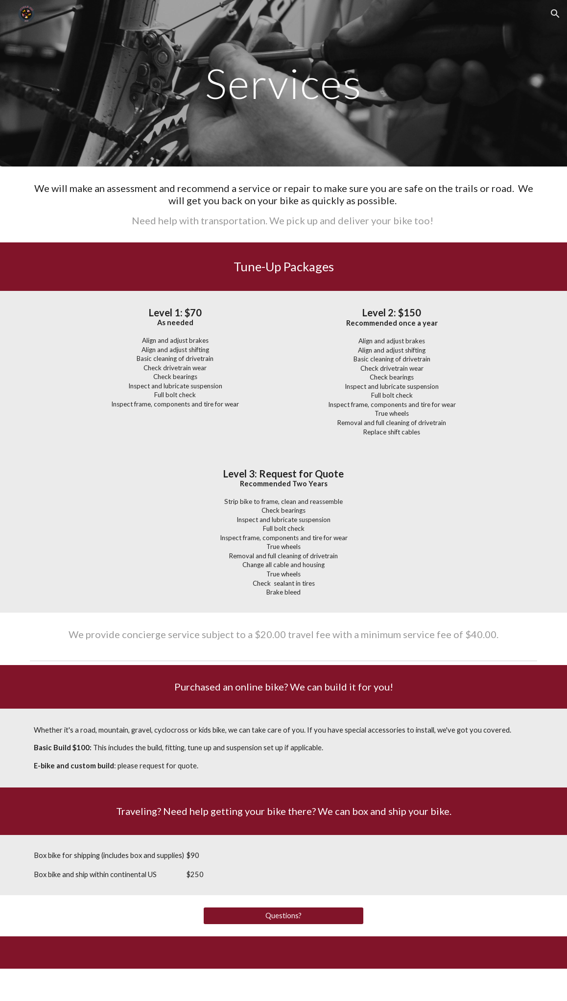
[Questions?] (283, 916)
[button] (555, 13)
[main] (283, 83)
